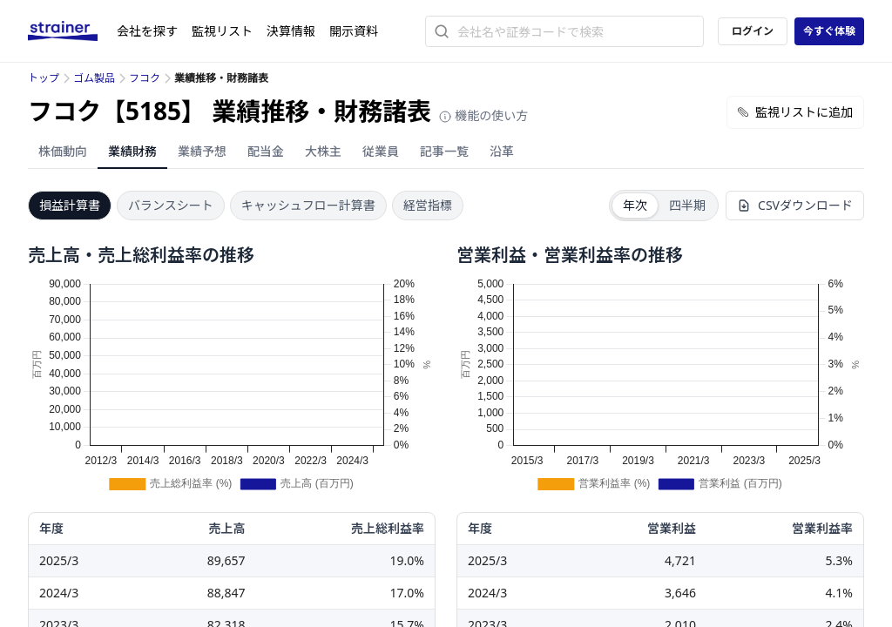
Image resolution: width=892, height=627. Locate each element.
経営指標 (427, 205)
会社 (147, 31)
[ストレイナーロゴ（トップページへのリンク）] (72, 31)
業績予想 (202, 151)
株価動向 (62, 151)
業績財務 (132, 151)
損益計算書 (69, 205)
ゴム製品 (94, 78)
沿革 (502, 151)
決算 (291, 31)
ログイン (753, 31)
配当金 (265, 151)
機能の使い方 (483, 115)
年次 (635, 205)
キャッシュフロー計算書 (308, 205)
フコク (144, 78)
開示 (353, 31)
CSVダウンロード (795, 205)
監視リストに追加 (795, 112)
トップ (43, 78)
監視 (222, 31)
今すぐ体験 (829, 31)
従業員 (380, 151)
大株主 (323, 151)
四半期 (687, 205)
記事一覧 (444, 151)
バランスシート (170, 205)
